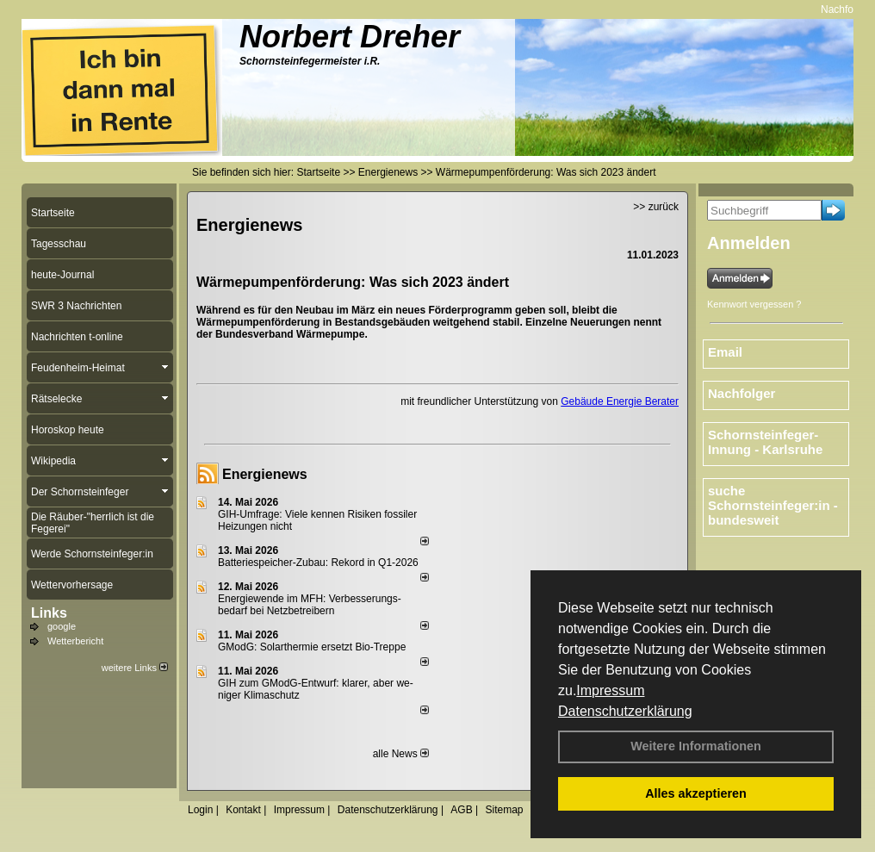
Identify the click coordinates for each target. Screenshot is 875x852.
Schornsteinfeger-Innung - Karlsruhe (765, 442)
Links (49, 613)
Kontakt (243, 810)
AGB (461, 810)
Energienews (264, 474)
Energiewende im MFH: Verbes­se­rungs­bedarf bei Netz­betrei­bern (309, 605)
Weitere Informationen (695, 746)
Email (725, 352)
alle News (401, 754)
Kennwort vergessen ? (754, 304)
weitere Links (135, 667)
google (61, 626)
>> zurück (656, 207)
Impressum (610, 690)
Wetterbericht (75, 641)
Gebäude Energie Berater (620, 401)
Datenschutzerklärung (625, 711)
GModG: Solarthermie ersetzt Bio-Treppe (312, 647)
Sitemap (504, 810)
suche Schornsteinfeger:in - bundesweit (773, 505)
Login (200, 810)
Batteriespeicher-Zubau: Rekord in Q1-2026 (318, 563)
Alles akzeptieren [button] (696, 793)
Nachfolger (741, 393)
